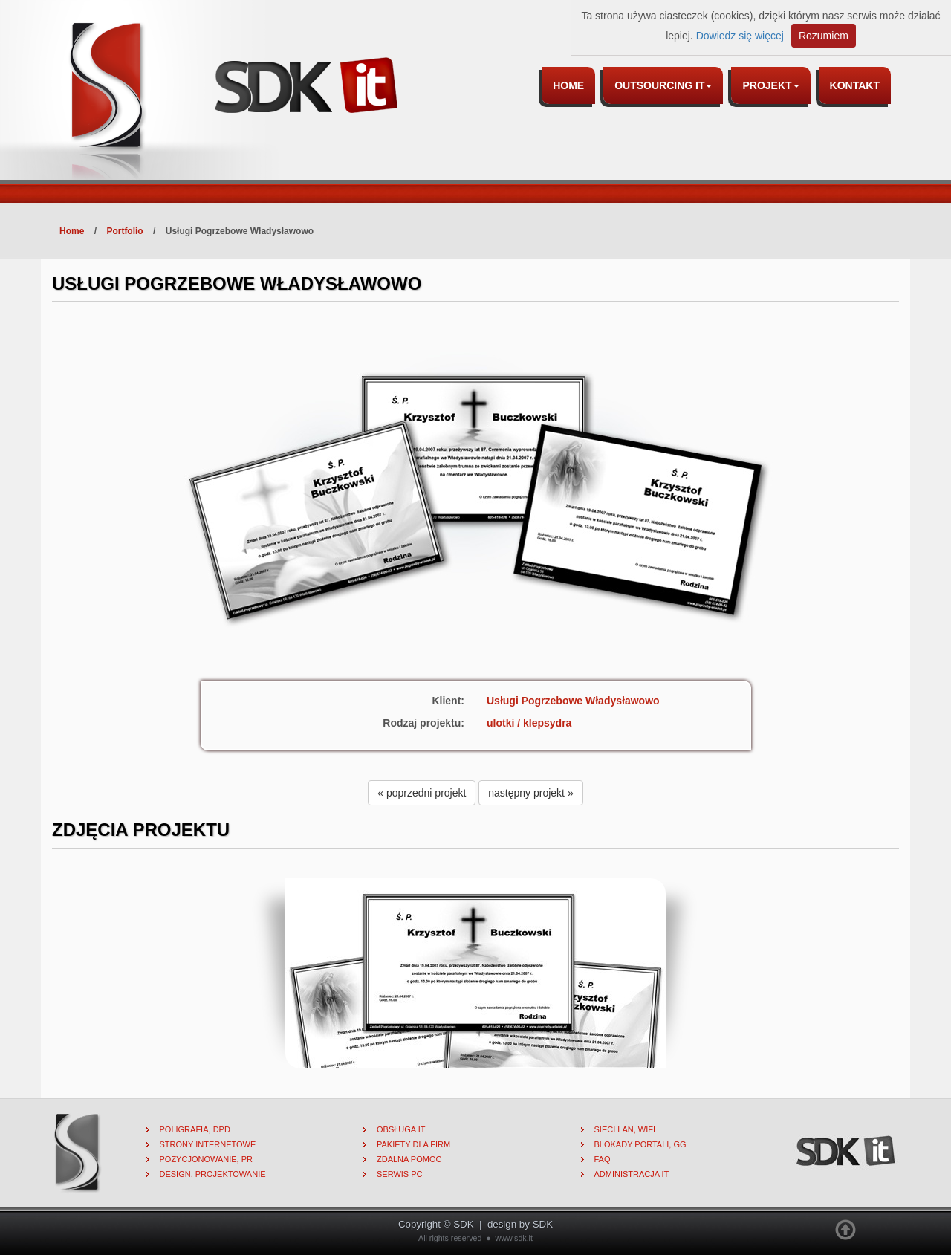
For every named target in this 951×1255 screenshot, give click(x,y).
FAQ (602, 1159)
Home (568, 85)
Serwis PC (400, 1174)
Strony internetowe (208, 1144)
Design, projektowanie (213, 1174)
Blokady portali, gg (640, 1144)
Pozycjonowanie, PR (206, 1159)
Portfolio (124, 231)
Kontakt (855, 85)
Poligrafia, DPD (195, 1129)
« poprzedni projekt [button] (421, 793)
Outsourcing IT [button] (663, 85)
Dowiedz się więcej (740, 36)
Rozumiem (823, 36)
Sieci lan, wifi (625, 1129)
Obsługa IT (401, 1129)
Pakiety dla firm (413, 1144)
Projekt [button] (770, 85)
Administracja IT (631, 1174)
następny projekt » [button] (530, 793)
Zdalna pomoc (409, 1159)
